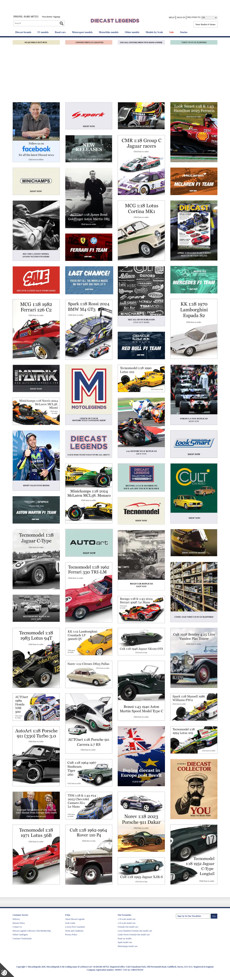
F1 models (43, 32)
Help (172, 17)
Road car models (125, 938)
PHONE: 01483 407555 (25, 16)
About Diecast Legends (75, 919)
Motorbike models (108, 32)
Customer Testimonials (22, 938)
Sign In (181, 17)
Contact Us (17, 927)
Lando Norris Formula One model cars (134, 934)
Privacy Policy (71, 934)
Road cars (60, 32)
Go (61, 23)
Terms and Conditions (74, 931)
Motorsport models (82, 32)
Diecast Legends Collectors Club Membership (32, 931)
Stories (183, 32)
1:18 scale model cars (126, 919)
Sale (171, 32)
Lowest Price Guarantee (75, 927)
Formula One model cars (128, 927)
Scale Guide (70, 923)
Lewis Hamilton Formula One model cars (135, 931)
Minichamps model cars (128, 946)
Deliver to (193, 17)
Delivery (16, 919)
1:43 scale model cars (126, 923)
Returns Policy (19, 923)
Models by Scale (154, 32)
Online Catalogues (20, 934)
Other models (132, 32)
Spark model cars (125, 942)
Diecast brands (23, 32)
